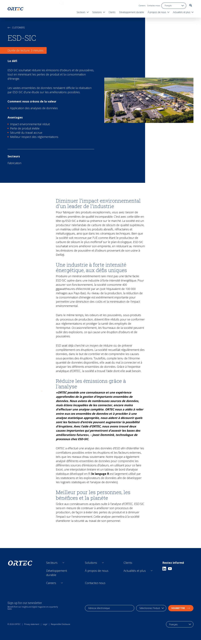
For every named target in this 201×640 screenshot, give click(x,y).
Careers (142, 5)
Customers (16, 27)
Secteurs (51, 563)
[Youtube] (170, 568)
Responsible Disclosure (60, 624)
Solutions (91, 563)
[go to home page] (15, 9)
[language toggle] (173, 6)
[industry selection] (151, 608)
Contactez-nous (153, 5)
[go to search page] (190, 5)
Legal (45, 624)
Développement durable (56, 573)
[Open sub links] (63, 563)
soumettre (180, 608)
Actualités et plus (135, 571)
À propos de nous (96, 571)
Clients (128, 563)
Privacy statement (31, 624)
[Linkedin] (164, 568)
